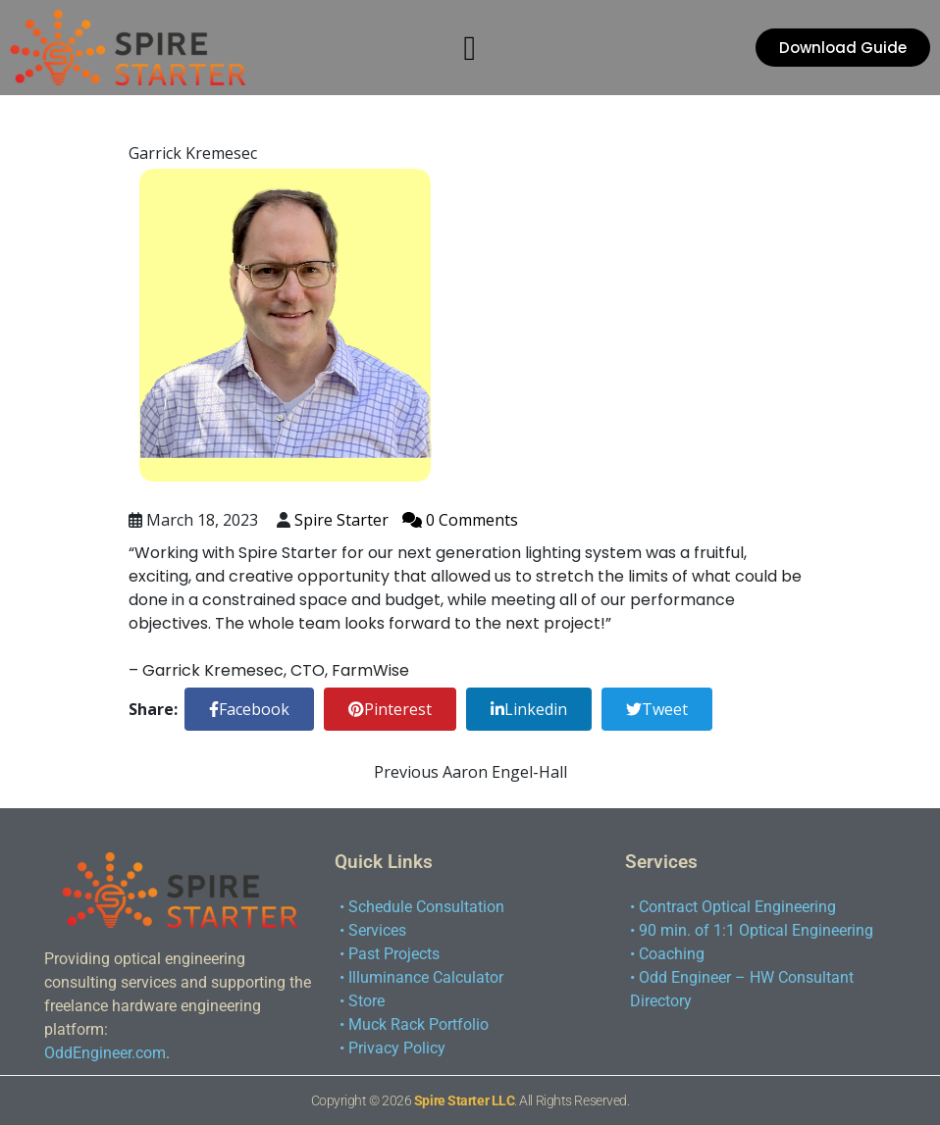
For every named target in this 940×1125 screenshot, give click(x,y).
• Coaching (667, 954)
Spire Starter (343, 520)
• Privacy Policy (392, 1048)
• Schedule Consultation (421, 906)
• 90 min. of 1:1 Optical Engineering (751, 930)
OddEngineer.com (105, 1053)
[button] (469, 48)
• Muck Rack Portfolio (414, 1024)
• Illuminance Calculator (421, 977)
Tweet (657, 709)
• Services (372, 930)
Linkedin (529, 709)
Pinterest (390, 709)
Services (661, 861)
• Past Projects (389, 954)
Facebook (249, 709)
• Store (362, 1001)
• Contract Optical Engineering (733, 906)
